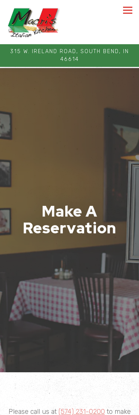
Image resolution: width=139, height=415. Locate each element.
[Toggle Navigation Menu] (127, 10)
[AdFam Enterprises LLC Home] (33, 22)
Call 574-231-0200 (69, 391)
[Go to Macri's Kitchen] (69, 56)
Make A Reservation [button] (70, 407)
